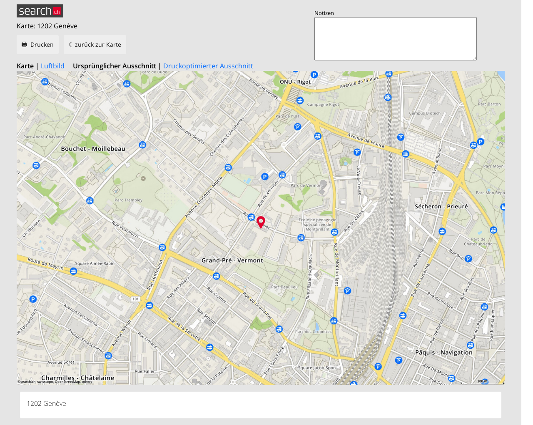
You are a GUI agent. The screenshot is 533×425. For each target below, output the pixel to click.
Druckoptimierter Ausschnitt (208, 65)
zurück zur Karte (98, 44)
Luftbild (53, 65)
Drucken (42, 44)
